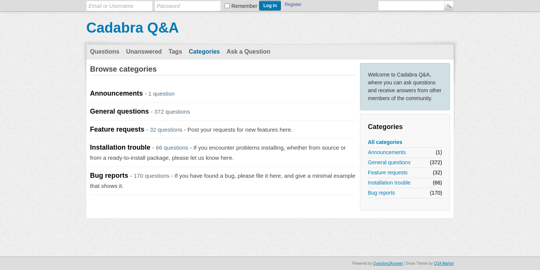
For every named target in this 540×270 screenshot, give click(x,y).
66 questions (172, 147)
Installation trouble (389, 183)
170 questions (151, 175)
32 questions (166, 129)
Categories (204, 51)
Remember (244, 6)
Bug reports (381, 193)
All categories (385, 142)
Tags (175, 51)
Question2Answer (388, 263)
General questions (389, 162)
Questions (104, 51)
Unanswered (144, 51)
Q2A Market (444, 263)
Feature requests (388, 173)
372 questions (172, 111)
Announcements (387, 152)
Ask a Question (248, 51)
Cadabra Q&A (132, 28)
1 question (161, 93)
